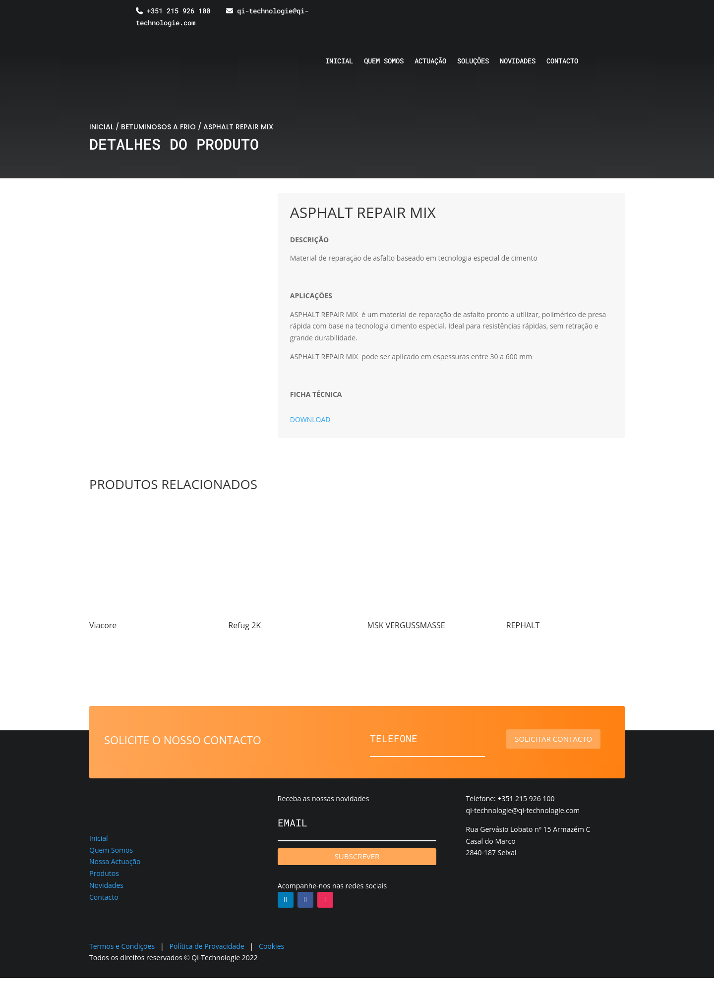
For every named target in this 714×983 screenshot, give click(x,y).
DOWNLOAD (310, 419)
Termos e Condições (122, 946)
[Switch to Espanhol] (564, 18)
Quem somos (384, 61)
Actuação (430, 61)
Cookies (271, 946)
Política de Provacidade (207, 946)
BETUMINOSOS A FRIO (158, 127)
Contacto (562, 61)
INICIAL (101, 127)
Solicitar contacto (560, 739)
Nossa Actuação (115, 861)
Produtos (104, 873)
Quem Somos (111, 850)
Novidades (518, 61)
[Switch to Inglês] (545, 18)
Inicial (339, 61)
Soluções (473, 61)
